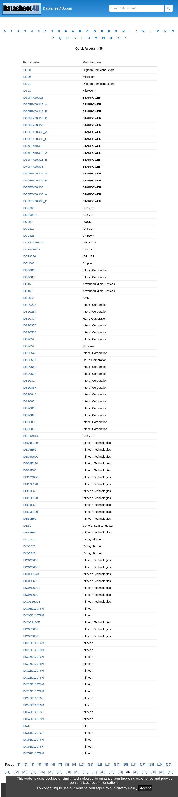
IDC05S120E (31, 573)
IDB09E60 (29, 470)
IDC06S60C (31, 594)
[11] (90, 764)
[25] (42, 772)
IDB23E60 (29, 504)
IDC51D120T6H (33, 732)
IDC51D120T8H (33, 746)
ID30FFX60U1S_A (35, 104)
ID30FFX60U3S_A (35, 132)
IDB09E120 (30, 463)
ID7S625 (28, 235)
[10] (81, 764)
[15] (125, 764)
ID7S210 (28, 228)
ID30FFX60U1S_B (35, 111)
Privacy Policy (126, 788)
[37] (144, 772)
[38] (153, 772)
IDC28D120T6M (33, 684)
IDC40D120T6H (33, 698)
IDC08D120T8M (33, 615)
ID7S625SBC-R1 (34, 242)
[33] (111, 772)
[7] (60, 764)
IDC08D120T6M (33, 608)
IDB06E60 (29, 449)
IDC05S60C (31, 580)
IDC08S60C (31, 629)
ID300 (27, 70)
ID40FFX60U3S (33, 166)
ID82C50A (29, 332)
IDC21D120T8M (33, 677)
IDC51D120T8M (33, 753)
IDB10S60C (30, 477)
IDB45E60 (29, 532)
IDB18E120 (30, 498)
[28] (68, 772)
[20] (168, 764)
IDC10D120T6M (33, 643)
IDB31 (27, 525)
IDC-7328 (29, 553)
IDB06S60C (30, 456)
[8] (67, 764)
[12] (99, 764)
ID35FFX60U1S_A (35, 152)
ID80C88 (29, 277)
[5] (46, 764)
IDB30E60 (29, 518)
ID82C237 (29, 304)
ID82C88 (29, 422)
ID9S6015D (30, 435)
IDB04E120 (30, 442)
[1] (18, 764)
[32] (103, 772)
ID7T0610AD (31, 249)
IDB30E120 (30, 511)
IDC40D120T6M (33, 705)
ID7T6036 (29, 256)
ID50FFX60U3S (33, 187)
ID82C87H (30, 415)
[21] (7, 772)
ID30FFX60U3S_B (35, 139)
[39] (162, 772)
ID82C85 (29, 401)
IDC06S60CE (32, 601)
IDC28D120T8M (33, 691)
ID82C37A (29, 318)
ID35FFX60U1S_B (35, 159)
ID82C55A (29, 360)
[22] (16, 772)
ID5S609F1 (30, 214)
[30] (85, 772)
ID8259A (28, 297)
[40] (170, 772)
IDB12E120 (30, 484)
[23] (24, 772)
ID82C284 (29, 311)
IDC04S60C (31, 560)
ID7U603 (29, 263)
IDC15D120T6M (33, 656)
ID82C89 (29, 429)
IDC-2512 (29, 539)
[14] (116, 764)
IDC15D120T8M (33, 663)
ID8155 (27, 284)
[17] (142, 764)
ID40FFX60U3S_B (35, 180)
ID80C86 (29, 270)
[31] (94, 772)
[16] (133, 764)
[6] (53, 764)
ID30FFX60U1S (33, 97)
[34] (120, 772)
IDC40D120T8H (33, 712)
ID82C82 (29, 380)
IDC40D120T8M (33, 719)
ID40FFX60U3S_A (35, 173)
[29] (77, 772)
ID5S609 (28, 208)
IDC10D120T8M (33, 650)
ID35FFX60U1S (33, 145)
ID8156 (27, 291)
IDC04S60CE (32, 567)
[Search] (136, 8)
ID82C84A (29, 394)
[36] (135, 772)
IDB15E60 (29, 491)
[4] (39, 764)
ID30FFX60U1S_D (35, 118)
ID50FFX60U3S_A (35, 194)
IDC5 (26, 725)
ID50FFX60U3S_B (35, 201)
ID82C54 (29, 353)
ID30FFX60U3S (33, 125)
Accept (145, 788)
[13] (107, 764)
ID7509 (27, 221)
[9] (74, 764)
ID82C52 (29, 339)
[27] (59, 772)
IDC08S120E (31, 622)
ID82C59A (29, 373)
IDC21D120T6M (33, 670)
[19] (159, 764)
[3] (32, 764)
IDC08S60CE (32, 636)
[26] (51, 772)
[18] (151, 764)
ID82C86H (30, 408)
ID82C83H (30, 387)
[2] (25, 764)
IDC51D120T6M (33, 739)
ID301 (27, 83)
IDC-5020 (29, 546)
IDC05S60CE (32, 587)
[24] (33, 772)
